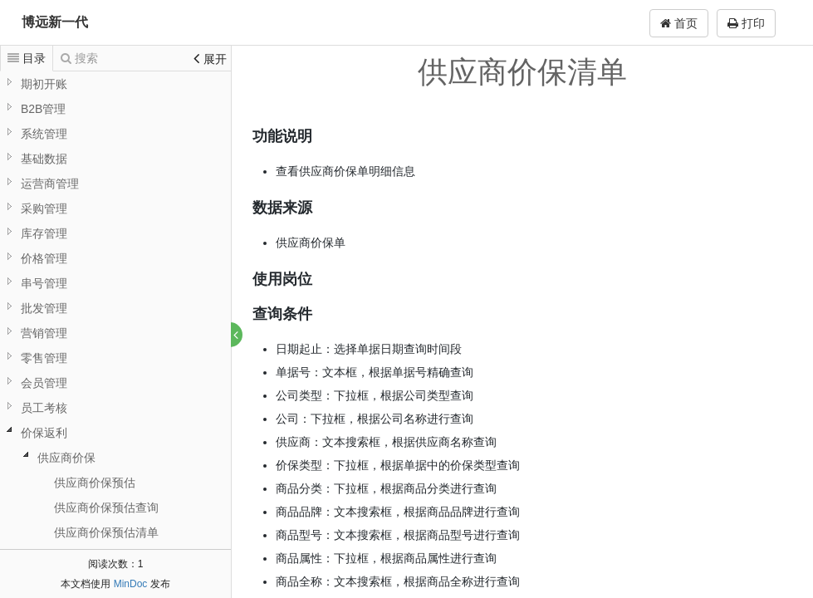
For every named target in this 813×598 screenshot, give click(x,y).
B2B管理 (43, 108)
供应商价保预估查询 (106, 507)
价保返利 (44, 432)
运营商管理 (50, 183)
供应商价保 (66, 457)
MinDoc (131, 584)
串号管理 (44, 283)
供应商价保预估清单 (106, 532)
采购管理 (44, 208)
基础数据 (44, 158)
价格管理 (44, 258)
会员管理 (44, 383)
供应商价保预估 (94, 482)
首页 (679, 23)
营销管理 (44, 333)
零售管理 (44, 358)
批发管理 (44, 308)
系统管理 (44, 133)
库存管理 (44, 233)
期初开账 (44, 84)
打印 (746, 23)
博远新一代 (55, 22)
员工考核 (44, 407)
